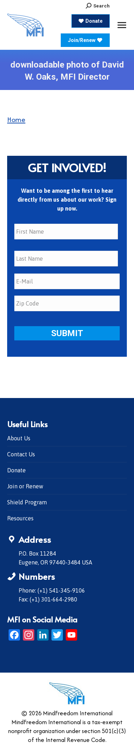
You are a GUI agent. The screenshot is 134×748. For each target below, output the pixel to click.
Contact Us (21, 454)
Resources (20, 518)
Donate (16, 470)
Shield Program (27, 502)
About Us (18, 438)
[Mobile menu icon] (122, 25)
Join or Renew (25, 486)
